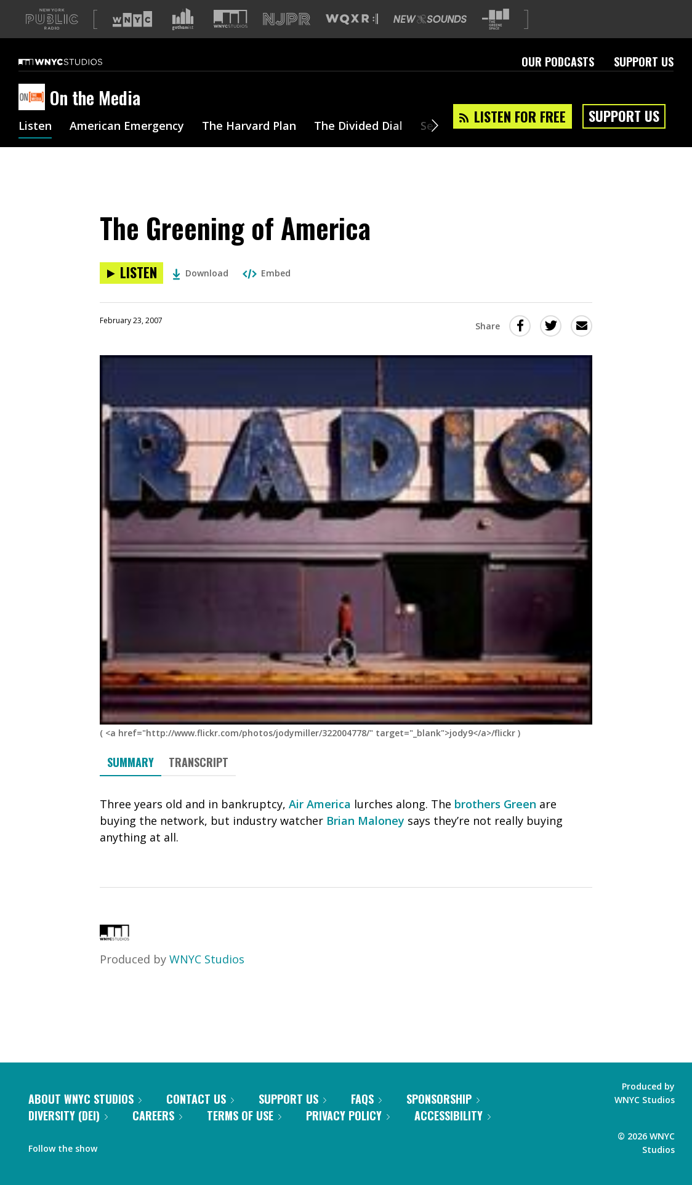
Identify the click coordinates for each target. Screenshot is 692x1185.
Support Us (644, 81)
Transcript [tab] (198, 782)
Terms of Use (244, 1135)
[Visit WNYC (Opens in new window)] (132, 39)
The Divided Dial (358, 146)
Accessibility (452, 1135)
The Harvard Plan (249, 146)
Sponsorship (443, 1119)
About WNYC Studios (85, 1119)
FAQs (366, 1119)
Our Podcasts (557, 81)
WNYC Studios (206, 978)
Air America (320, 823)
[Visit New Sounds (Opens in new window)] (430, 38)
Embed (267, 293)
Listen (35, 146)
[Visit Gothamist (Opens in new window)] (182, 39)
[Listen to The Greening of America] (131, 292)
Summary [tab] (130, 782)
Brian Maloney (365, 840)
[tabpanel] (346, 841)
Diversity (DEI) (68, 1135)
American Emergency (127, 146)
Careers (157, 1135)
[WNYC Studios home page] (75, 81)
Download (200, 293)
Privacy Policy (348, 1135)
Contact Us (200, 1119)
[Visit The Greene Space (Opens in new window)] (495, 39)
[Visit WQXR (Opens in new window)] (352, 39)
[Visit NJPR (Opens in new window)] (286, 39)
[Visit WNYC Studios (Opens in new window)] (230, 38)
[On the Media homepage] (34, 117)
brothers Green (495, 823)
